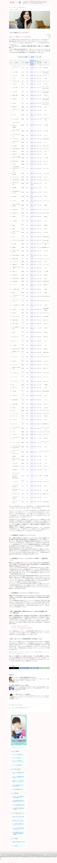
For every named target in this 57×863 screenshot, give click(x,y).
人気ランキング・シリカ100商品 (22, 694)
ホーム (14, 747)
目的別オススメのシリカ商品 (21, 685)
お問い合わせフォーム (26, 853)
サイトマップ (32, 853)
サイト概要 (15, 845)
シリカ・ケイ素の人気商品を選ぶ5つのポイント (26, 677)
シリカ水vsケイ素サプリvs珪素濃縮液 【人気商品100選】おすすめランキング (29, 855)
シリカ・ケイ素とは (16, 757)
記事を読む (17, 681)
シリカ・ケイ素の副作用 (17, 765)
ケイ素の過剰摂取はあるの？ (18, 789)
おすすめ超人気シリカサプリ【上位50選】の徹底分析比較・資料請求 (18, 833)
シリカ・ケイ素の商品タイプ (18, 754)
